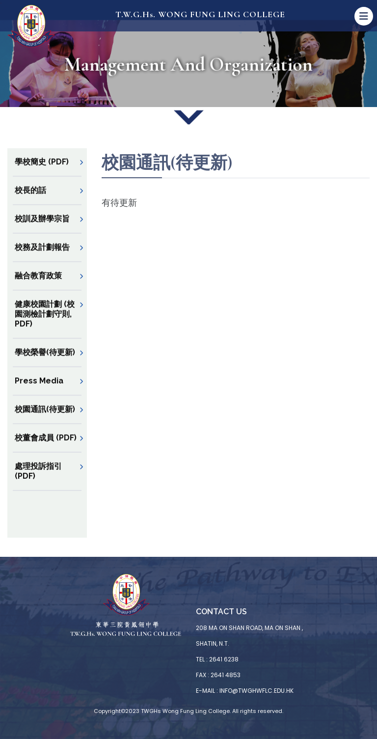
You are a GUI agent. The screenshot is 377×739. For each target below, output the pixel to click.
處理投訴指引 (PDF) (38, 480)
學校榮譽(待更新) (45, 361)
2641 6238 (224, 659)
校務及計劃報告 (42, 256)
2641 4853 (226, 675)
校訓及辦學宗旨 (42, 228)
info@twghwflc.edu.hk (256, 690)
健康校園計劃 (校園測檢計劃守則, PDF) (45, 323)
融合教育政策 (38, 285)
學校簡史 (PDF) (42, 171)
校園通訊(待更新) (45, 418)
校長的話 (30, 199)
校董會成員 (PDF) (46, 447)
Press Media (39, 390)
